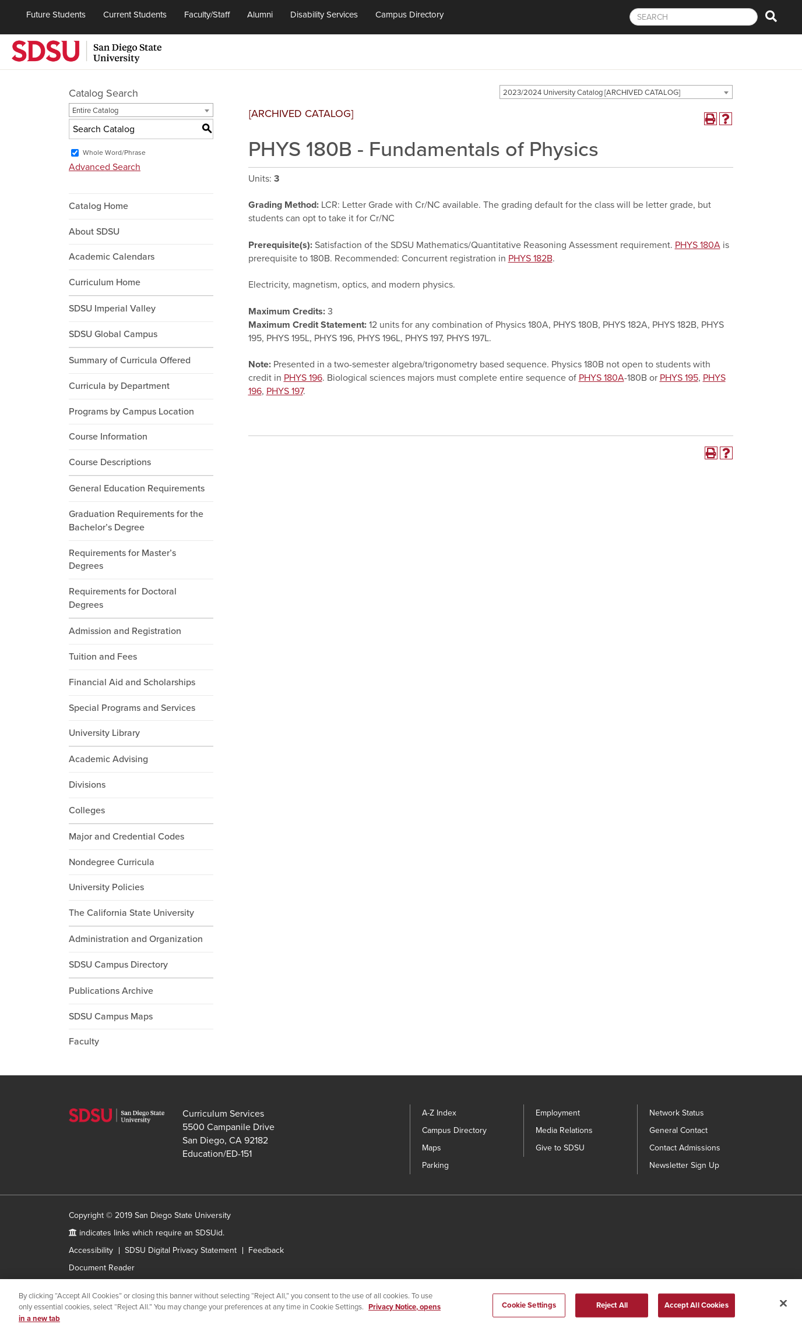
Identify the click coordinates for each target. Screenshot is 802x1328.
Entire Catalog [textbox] (95, 110)
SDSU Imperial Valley (112, 308)
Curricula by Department (119, 386)
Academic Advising (108, 759)
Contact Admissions (684, 1148)
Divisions (87, 785)
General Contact (678, 1130)
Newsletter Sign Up (684, 1165)
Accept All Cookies (696, 1315)
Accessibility (91, 1250)
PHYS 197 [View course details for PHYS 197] (284, 391)
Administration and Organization (136, 939)
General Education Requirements (137, 488)
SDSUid (209, 1233)
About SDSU (94, 232)
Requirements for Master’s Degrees (122, 559)
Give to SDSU (560, 1148)
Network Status (676, 1113)
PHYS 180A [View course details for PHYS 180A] (697, 245)
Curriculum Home (104, 282)
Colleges (87, 810)
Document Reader (102, 1268)
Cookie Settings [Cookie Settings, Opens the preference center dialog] (529, 1315)
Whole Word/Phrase (114, 152)
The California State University (131, 913)
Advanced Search (104, 167)
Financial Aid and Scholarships (132, 682)
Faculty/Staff (207, 14)
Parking (435, 1165)
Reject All (612, 1315)
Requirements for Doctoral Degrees (123, 598)
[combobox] (616, 92)
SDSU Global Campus (113, 334)
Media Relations (564, 1130)
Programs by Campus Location (131, 411)
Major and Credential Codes (126, 836)
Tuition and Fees (103, 657)
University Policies (106, 887)
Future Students (56, 14)
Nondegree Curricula (111, 862)
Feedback (266, 1250)
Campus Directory (409, 14)
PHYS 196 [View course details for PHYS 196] (303, 378)
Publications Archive (111, 991)
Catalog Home (98, 206)
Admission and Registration (125, 631)
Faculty (84, 1041)
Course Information (108, 436)
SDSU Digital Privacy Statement (181, 1250)
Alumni (260, 14)
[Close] (783, 1313)
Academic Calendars (111, 257)
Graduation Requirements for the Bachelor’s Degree (136, 520)
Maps (431, 1148)
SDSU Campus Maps (111, 1016)
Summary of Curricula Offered (130, 360)
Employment (558, 1113)
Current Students (135, 14)
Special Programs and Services (132, 708)
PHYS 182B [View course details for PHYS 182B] (530, 258)
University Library (104, 733)
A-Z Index (439, 1113)
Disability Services (324, 14)
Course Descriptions (110, 462)
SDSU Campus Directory (118, 965)
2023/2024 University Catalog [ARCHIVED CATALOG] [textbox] (591, 92)
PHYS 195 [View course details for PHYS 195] (679, 378)
